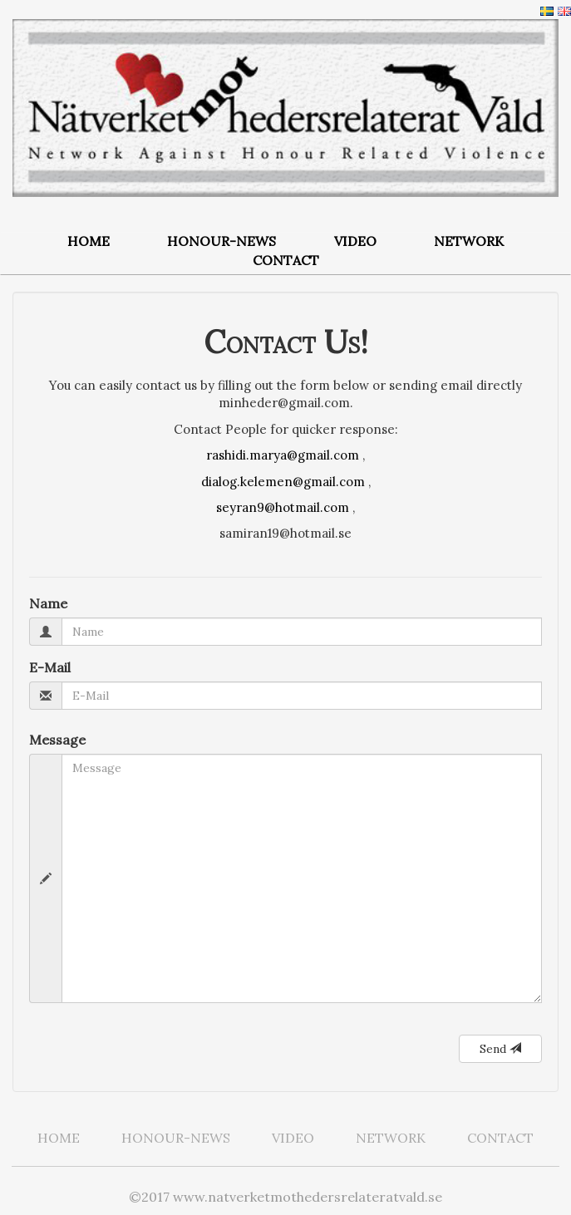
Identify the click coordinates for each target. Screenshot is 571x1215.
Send (500, 1048)
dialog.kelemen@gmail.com (283, 481)
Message (57, 739)
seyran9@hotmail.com (282, 507)
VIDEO (355, 241)
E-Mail (50, 667)
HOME (88, 241)
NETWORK (469, 241)
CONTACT (286, 260)
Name (48, 603)
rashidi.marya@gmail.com (282, 455)
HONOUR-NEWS (221, 241)
